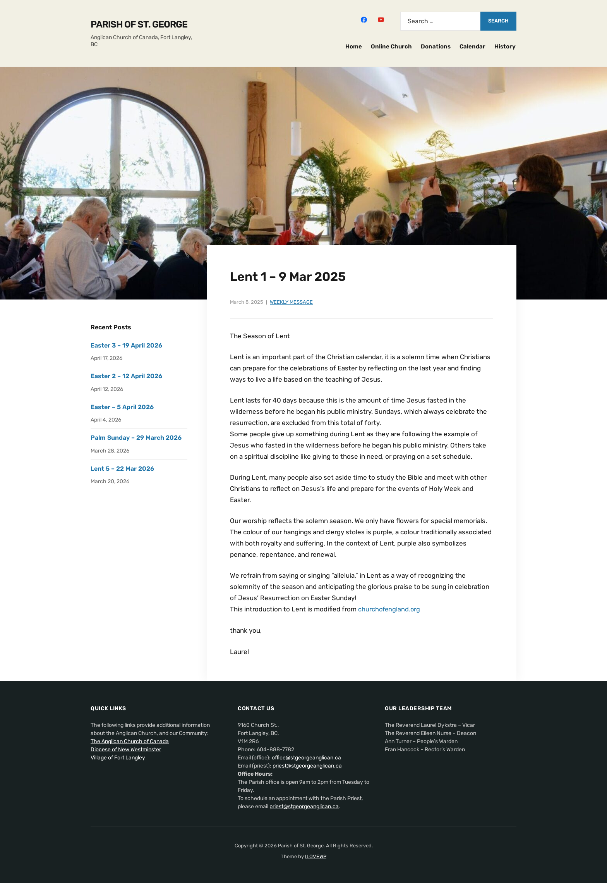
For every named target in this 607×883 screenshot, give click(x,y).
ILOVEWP (315, 856)
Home (353, 46)
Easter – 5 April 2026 (122, 407)
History (505, 46)
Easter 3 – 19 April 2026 (126, 345)
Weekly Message (291, 302)
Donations (436, 46)
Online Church (391, 46)
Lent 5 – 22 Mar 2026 (122, 468)
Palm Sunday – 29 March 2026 (136, 437)
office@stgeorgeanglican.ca (306, 757)
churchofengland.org (390, 609)
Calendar (472, 46)
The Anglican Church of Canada (130, 741)
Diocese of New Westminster (126, 749)
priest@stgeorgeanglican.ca (307, 765)
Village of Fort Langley (118, 757)
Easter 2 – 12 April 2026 (126, 376)
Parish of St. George (139, 24)
